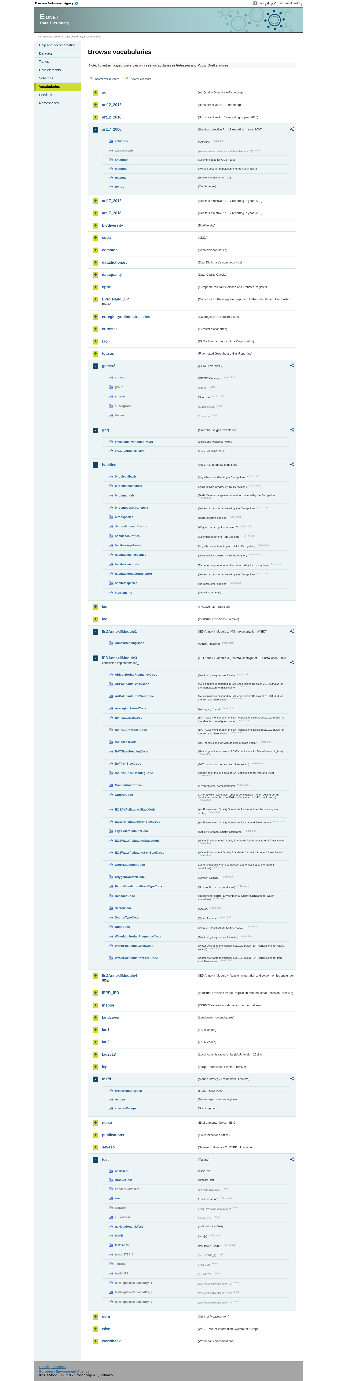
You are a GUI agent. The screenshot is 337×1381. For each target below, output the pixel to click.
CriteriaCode (124, 794)
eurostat (109, 329)
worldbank (111, 1341)
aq (104, 92)
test (105, 1160)
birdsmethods (125, 495)
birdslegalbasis (126, 476)
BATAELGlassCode (128, 717)
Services (45, 95)
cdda (106, 238)
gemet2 (108, 366)
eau (117, 1198)
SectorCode (123, 908)
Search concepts (141, 79)
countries (121, 160)
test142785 (122, 1245)
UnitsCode (122, 927)
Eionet (57, 36)
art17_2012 (111, 201)
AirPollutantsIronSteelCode (134, 696)
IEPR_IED (110, 993)
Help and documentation (57, 45)
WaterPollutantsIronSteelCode (136, 958)
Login (260, 3)
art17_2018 (111, 213)
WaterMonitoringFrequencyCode (138, 936)
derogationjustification (131, 526)
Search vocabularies (107, 79)
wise (106, 1329)
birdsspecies (124, 517)
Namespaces (49, 103)
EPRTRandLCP (115, 299)
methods (121, 168)
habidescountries (127, 536)
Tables (44, 61)
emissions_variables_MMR (134, 442)
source (120, 396)
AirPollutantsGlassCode (132, 684)
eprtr (106, 287)
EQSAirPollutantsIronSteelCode (137, 821)
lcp (104, 1067)
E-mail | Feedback (52, 1367)
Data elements (50, 70)
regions (120, 1099)
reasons (120, 177)
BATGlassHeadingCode (131, 751)
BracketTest (123, 1180)
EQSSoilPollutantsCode (132, 831)
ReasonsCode (125, 896)
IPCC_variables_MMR (130, 450)
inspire (108, 1005)
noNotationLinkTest (129, 1226)
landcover (111, 1017)
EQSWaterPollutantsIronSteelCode (139, 852)
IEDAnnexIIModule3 (119, 658)
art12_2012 (111, 105)
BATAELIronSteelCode (131, 730)
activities (121, 141)
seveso (108, 1147)
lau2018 (109, 1054)
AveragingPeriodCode (130, 708)
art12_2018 (111, 117)
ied (104, 619)
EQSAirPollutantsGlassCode (135, 809)
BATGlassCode (125, 742)
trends (119, 186)
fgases (108, 353)
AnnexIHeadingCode (129, 643)
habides (109, 465)
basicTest (121, 1171)
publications (113, 1135)
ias (104, 607)
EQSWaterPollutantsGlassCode (137, 840)
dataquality (112, 275)
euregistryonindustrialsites (126, 317)
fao (105, 341)
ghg (105, 430)
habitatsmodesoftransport (133, 573)
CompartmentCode (128, 785)
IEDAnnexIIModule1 (119, 631)
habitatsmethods (127, 564)
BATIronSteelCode (128, 763)
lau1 (106, 1030)
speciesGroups (125, 1108)
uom (106, 1316)
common (110, 250)
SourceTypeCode (127, 917)
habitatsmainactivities (130, 554)
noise (107, 1123)
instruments (123, 592)
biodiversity (112, 225)
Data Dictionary (74, 36)
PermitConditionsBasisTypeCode (138, 886)
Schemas (46, 78)
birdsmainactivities (128, 486)
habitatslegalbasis (128, 545)
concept (120, 377)
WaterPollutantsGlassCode (134, 946)
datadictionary (115, 262)
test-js (119, 1235)
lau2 (106, 1042)
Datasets (45, 53)
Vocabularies (49, 87)
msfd (106, 1079)
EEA (58, 3)
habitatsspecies (126, 583)
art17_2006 (111, 129)
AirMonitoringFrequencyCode (136, 674)
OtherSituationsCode (130, 864)
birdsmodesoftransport (131, 507)
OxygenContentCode (130, 877)
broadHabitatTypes (128, 1090)
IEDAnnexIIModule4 (119, 975)
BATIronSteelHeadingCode (134, 773)
